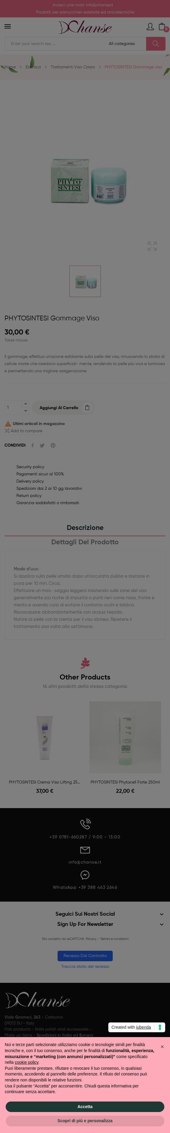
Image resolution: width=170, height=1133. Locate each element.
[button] (162, 1046)
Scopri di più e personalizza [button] (85, 1120)
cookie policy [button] (26, 1062)
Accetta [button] (85, 1106)
